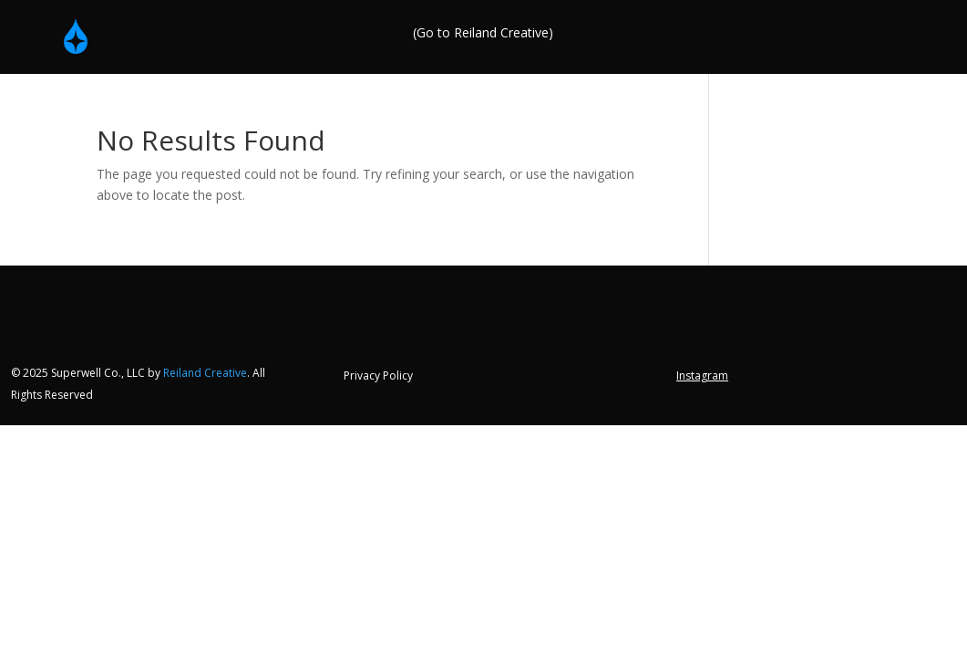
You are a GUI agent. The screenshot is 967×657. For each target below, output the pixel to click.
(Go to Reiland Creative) (483, 33)
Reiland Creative (205, 373)
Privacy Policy (378, 376)
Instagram (702, 376)
